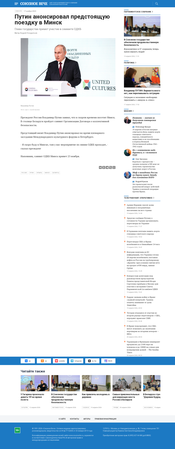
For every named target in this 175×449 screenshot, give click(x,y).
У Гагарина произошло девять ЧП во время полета (32, 397)
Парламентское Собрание (137, 12)
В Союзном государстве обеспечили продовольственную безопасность (141, 42)
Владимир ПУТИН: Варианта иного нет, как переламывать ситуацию (142, 92)
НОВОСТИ (18, 11)
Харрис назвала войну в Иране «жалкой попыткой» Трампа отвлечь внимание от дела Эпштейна (141, 301)
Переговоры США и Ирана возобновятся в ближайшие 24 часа (143, 243)
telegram (76, 360)
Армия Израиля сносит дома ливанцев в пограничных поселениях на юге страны (140, 208)
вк (28, 360)
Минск (47, 172)
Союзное (86, 407)
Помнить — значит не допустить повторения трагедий (144, 120)
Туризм (115, 407)
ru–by (92, 361)
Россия (24, 172)
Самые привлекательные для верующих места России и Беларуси (126, 397)
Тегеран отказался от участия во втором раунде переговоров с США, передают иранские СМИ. (143, 316)
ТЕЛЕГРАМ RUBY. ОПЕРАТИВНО (138, 198)
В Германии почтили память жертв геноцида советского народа (143, 232)
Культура (25, 407)
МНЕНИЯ (128, 111)
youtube (60, 360)
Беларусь (55, 172)
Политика (129, 63)
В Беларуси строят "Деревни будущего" (154, 395)
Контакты (74, 419)
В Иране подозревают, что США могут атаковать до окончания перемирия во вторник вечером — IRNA (143, 330)
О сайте (62, 419)
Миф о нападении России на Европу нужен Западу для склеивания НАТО (145, 175)
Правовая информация (105, 419)
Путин (32, 172)
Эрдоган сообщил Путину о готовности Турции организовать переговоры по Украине (142, 221)
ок (44, 360)
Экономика (148, 407)
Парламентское (58, 407)
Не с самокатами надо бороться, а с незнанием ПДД (144, 152)
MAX (108, 361)
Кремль (39, 172)
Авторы (86, 419)
